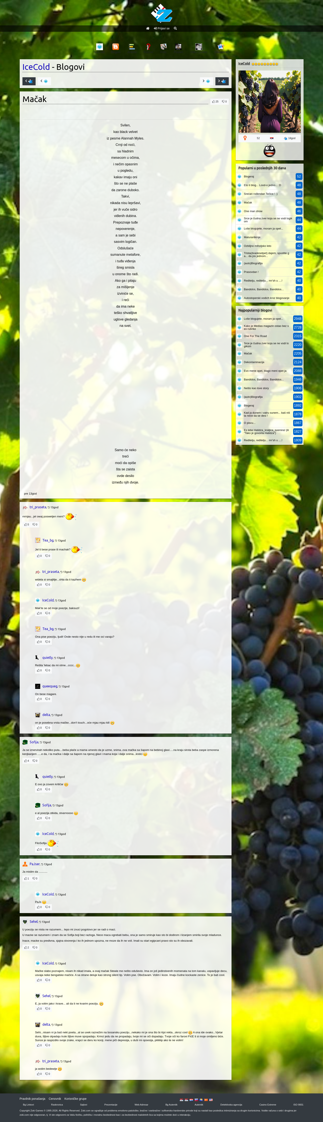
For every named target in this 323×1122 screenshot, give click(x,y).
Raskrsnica (57, 1104)
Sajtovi (83, 1104)
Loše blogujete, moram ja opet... (263, 228)
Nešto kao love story (256, 388)
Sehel (34, 921)
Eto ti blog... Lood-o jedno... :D (262, 185)
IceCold (36, 66)
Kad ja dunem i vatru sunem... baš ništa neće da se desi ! (267, 414)
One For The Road (255, 336)
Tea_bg (48, 540)
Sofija (34, 742)
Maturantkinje (252, 237)
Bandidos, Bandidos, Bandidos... (264, 289)
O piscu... (250, 422)
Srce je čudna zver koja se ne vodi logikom (268, 220)
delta (46, 715)
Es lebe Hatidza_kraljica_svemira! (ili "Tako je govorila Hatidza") (266, 431)
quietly (47, 657)
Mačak (248, 202)
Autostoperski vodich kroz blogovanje (267, 298)
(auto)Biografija (253, 263)
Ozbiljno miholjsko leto (257, 245)
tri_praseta (38, 507)
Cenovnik (55, 1098)
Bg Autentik (171, 1104)
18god (289, 138)
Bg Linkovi (28, 1104)
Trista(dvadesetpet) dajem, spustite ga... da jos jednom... (266, 254)
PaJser (35, 864)
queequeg (49, 686)
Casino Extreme (267, 1104)
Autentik (199, 1104)
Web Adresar (141, 1104)
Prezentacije (111, 1104)
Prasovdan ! (251, 272)
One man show (253, 211)
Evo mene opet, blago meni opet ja (265, 370)
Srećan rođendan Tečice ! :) (261, 193)
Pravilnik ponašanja (32, 1098)
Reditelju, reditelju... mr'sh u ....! (263, 280)
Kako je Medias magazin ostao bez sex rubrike (266, 327)
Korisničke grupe (75, 1098)
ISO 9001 (298, 1104)
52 (258, 138)
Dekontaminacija (254, 362)
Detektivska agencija (231, 1104)
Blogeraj (249, 176)
